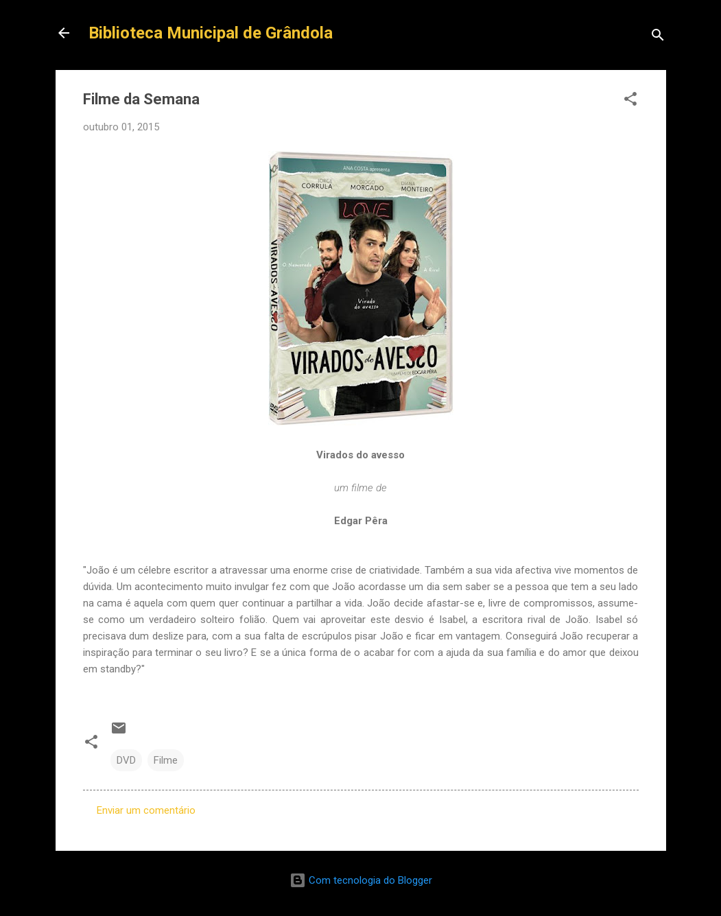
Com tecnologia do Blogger (360, 880)
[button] (630, 101)
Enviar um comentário (146, 810)
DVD (126, 760)
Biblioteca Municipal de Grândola (210, 33)
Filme (166, 760)
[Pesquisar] (658, 37)
